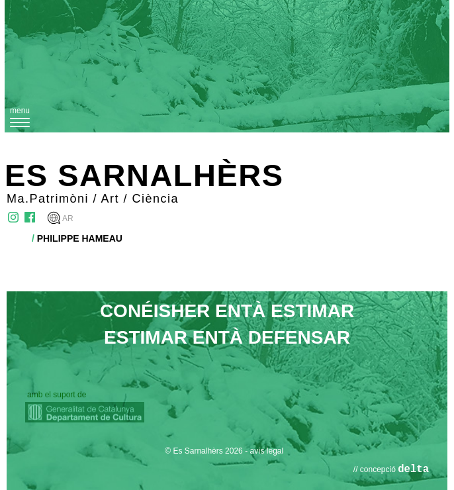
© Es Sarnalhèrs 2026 (204, 451)
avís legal (266, 451)
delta (413, 469)
